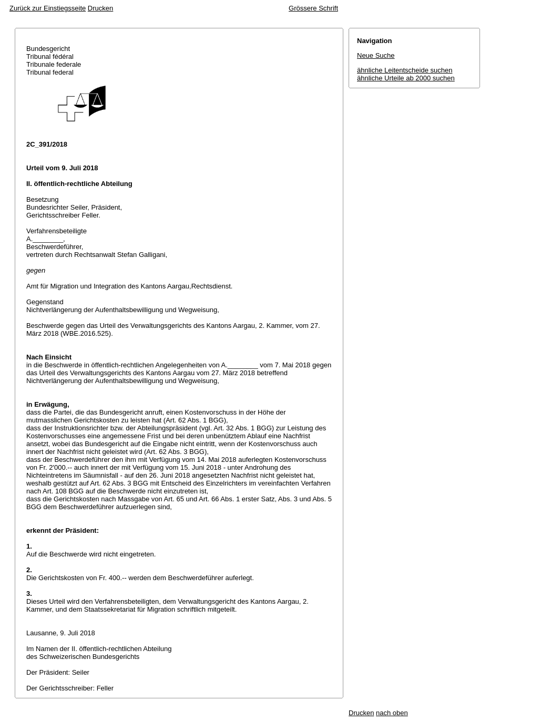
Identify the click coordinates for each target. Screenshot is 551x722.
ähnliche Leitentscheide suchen (404, 70)
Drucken (100, 8)
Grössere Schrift (313, 8)
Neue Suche (376, 55)
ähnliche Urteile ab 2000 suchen (406, 78)
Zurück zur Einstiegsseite (47, 8)
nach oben (392, 713)
